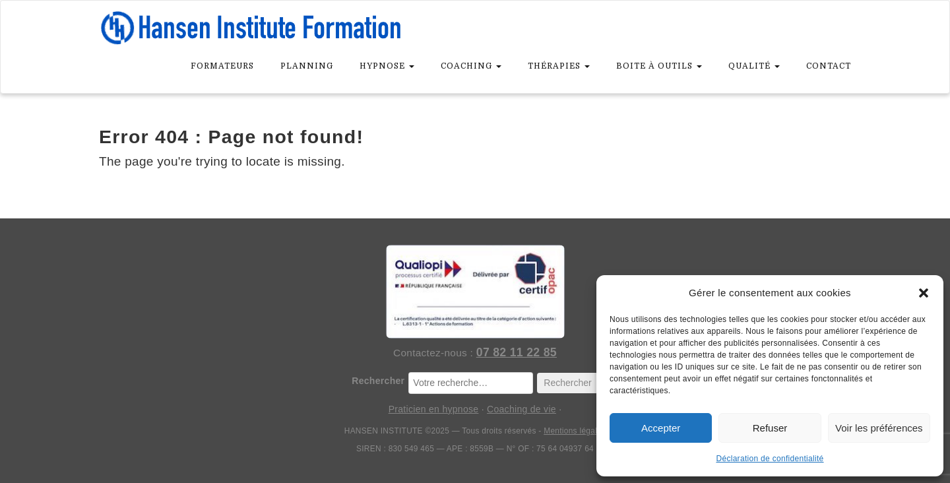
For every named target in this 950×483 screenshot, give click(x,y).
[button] (923, 293)
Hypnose (387, 66)
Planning (306, 66)
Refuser (770, 428)
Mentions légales (575, 430)
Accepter (660, 428)
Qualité (754, 66)
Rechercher (378, 380)
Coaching (471, 66)
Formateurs (222, 66)
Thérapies (559, 66)
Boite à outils (659, 66)
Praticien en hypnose (434, 409)
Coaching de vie (521, 409)
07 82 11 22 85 (516, 352)
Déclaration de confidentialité (769, 458)
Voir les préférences (879, 428)
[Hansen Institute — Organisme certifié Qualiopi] (475, 291)
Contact (828, 66)
